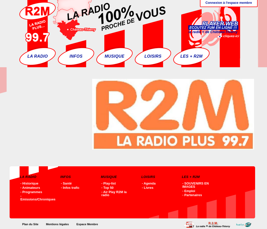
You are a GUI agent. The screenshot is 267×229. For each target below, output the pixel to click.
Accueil (208, 225)
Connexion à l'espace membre (229, 3)
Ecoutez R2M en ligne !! (208, 21)
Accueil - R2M (92, 21)
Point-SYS (245, 224)
